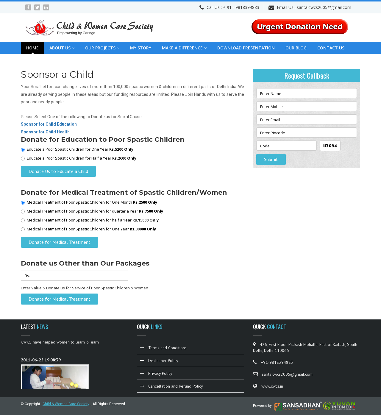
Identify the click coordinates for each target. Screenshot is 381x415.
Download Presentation (246, 48)
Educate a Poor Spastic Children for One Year (77, 149)
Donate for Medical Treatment (59, 242)
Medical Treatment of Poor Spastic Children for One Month (89, 202)
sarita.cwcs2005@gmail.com (324, 7)
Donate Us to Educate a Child (58, 171)
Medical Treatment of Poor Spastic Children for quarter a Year (92, 211)
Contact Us (330, 48)
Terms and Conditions (163, 347)
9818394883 (247, 7)
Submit (271, 159)
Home (32, 48)
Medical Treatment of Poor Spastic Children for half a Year (90, 220)
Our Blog (296, 48)
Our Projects (102, 48)
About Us (61, 48)
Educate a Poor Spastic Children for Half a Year (78, 158)
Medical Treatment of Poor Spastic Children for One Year (88, 229)
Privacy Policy (156, 373)
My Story (140, 48)
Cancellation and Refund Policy (171, 386)
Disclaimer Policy (159, 360)
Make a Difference (184, 48)
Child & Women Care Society (66, 404)
